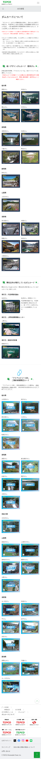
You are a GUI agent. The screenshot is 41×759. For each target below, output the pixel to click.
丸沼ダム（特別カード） (29, 298)
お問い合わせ (6, 751)
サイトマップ (6, 747)
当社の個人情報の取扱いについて (24, 747)
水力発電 (20, 9)
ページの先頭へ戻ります (37, 701)
